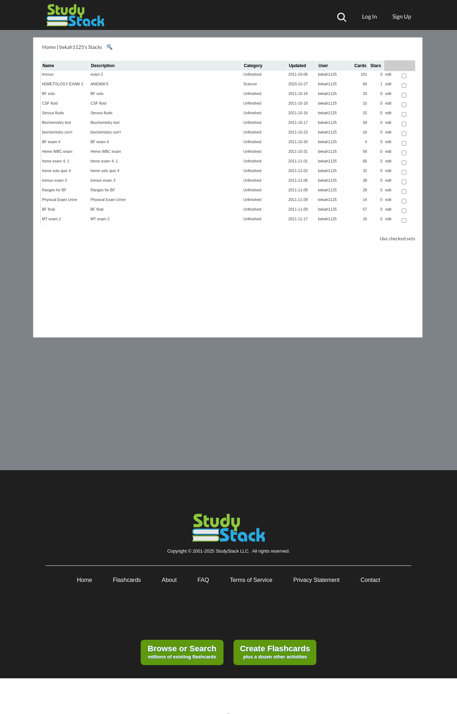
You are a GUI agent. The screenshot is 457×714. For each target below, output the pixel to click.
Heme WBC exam (57, 151)
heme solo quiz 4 (56, 171)
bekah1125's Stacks (80, 47)
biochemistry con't (57, 132)
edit (388, 74)
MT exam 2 (51, 219)
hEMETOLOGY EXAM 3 (62, 84)
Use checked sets (397, 238)
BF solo (48, 93)
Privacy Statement (316, 580)
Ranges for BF (54, 190)
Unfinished (252, 74)
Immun (48, 74)
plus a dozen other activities (275, 651)
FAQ (203, 580)
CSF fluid (50, 103)
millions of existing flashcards (181, 651)
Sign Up (401, 16)
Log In (369, 16)
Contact (370, 580)
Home (49, 47)
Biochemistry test (56, 122)
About (169, 580)
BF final (48, 209)
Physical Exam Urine (59, 199)
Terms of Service (251, 580)
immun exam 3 (54, 180)
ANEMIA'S (100, 84)
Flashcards (127, 580)
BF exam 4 (51, 142)
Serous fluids (53, 113)
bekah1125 (327, 74)
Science (250, 84)
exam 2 (97, 74)
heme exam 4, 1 (55, 161)
